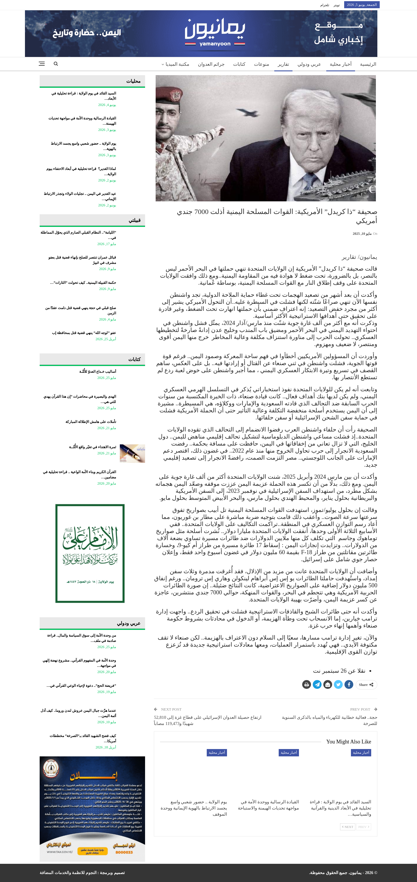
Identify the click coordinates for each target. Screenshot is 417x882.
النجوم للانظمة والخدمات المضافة (68, 873)
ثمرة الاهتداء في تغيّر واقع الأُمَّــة (92, 447)
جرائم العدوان (211, 64)
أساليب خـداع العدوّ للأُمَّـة (97, 372)
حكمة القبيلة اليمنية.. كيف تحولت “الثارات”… (83, 283)
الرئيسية (368, 64)
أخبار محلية (341, 64)
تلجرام (324, 5)
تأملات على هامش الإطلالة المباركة (90, 422)
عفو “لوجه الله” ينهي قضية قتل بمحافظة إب (84, 333)
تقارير (283, 64)
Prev (363, 827)
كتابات (239, 64)
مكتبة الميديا (177, 64)
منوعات (261, 64)
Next (347, 827)
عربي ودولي (309, 64)
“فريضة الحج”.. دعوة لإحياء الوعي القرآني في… (81, 686)
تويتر (337, 5)
